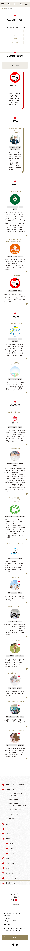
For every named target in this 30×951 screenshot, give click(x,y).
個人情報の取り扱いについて (11, 866)
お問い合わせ (12, 921)
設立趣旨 (10, 827)
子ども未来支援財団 (11, 939)
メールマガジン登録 (9, 861)
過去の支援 (15, 42)
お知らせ (6, 817)
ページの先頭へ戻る (16, 756)
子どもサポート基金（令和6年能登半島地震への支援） (18, 787)
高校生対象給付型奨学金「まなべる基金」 (15, 778)
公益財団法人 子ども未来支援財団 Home (14, 768)
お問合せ (6, 841)
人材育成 (15, 39)
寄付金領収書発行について (11, 856)
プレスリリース (8, 812)
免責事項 (10, 837)
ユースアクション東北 (15, 797)
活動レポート (7, 807)
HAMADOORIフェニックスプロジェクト (16, 802)
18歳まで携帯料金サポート (16, 792)
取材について (7, 851)
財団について (7, 822)
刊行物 (9, 832)
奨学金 (15, 31)
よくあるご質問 (8, 846)
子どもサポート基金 (14, 782)
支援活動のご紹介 (8, 773)
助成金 (15, 35)
